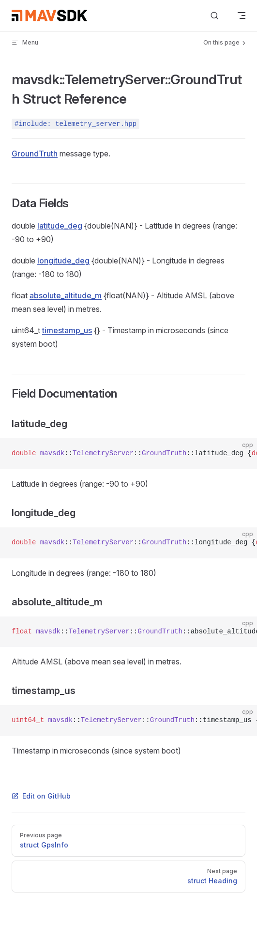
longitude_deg (63, 260)
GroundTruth (35, 153)
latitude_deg (59, 226)
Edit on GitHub (41, 796)
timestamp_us (67, 330)
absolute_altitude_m (66, 295)
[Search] (214, 15)
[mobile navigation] (241, 15)
